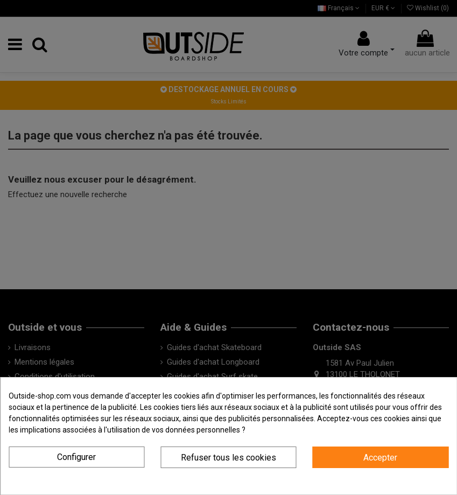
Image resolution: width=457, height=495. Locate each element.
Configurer (76, 457)
